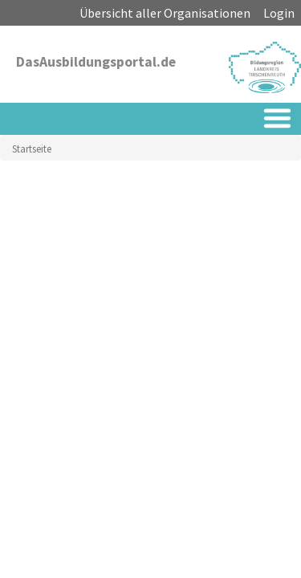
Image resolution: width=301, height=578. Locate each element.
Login (279, 13)
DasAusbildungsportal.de (96, 62)
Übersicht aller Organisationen (164, 13)
